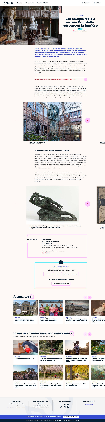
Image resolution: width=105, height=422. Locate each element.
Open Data (59, 420)
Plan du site (76, 420)
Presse (54, 420)
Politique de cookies (68, 420)
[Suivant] (87, 120)
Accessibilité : (43, 420)
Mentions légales (29, 420)
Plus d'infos (45, 253)
